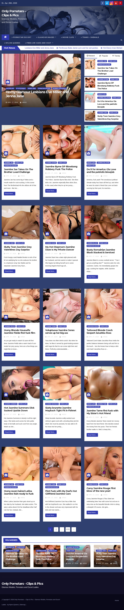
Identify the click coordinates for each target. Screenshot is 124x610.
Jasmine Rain (9, 484)
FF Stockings (20, 88)
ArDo (23, 102)
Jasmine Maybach (52, 404)
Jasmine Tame (102, 404)
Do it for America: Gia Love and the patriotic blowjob (101, 170)
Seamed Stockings (59, 88)
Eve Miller (10, 88)
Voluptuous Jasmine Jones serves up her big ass (59, 331)
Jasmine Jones (51, 326)
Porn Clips (112, 61)
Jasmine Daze (50, 243)
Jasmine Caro (50, 484)
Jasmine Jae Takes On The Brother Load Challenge (18, 170)
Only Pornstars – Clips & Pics (23, 599)
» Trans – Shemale (90, 37)
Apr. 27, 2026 (13, 102)
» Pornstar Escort (21, 37)
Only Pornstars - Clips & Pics (22, 583)
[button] (121, 40)
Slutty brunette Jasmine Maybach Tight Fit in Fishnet (60, 409)
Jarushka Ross (92, 326)
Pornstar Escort (44, 88)
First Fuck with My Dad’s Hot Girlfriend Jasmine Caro (61, 492)
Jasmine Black (92, 243)
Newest (91, 56)
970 (67, 529)
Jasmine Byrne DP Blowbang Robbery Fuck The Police (61, 168)
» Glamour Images (46, 37)
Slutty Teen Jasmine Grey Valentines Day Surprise (18, 248)
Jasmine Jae (102, 61)
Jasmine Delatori (104, 97)
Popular (103, 56)
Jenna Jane (32, 88)
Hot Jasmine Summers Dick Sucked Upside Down (19, 409)
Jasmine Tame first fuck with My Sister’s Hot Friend (102, 412)
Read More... (9, 194)
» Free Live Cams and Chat (39, 43)
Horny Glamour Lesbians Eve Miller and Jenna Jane (37, 94)
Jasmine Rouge (92, 484)
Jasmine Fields (10, 326)
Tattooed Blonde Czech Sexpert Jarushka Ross (100, 331)
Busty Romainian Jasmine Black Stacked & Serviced (101, 251)
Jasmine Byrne (103, 79)
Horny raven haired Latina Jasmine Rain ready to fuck (19, 492)
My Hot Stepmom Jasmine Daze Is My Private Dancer (60, 248)
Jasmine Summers (11, 404)
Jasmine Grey (102, 112)
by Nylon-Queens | (13, 604)
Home (117, 600)
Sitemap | (23, 604)
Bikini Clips (102, 94)
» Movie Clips (68, 37)
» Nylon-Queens (12, 43)
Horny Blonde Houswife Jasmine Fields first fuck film (19, 331)
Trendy (116, 56)
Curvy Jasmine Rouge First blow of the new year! (101, 489)
